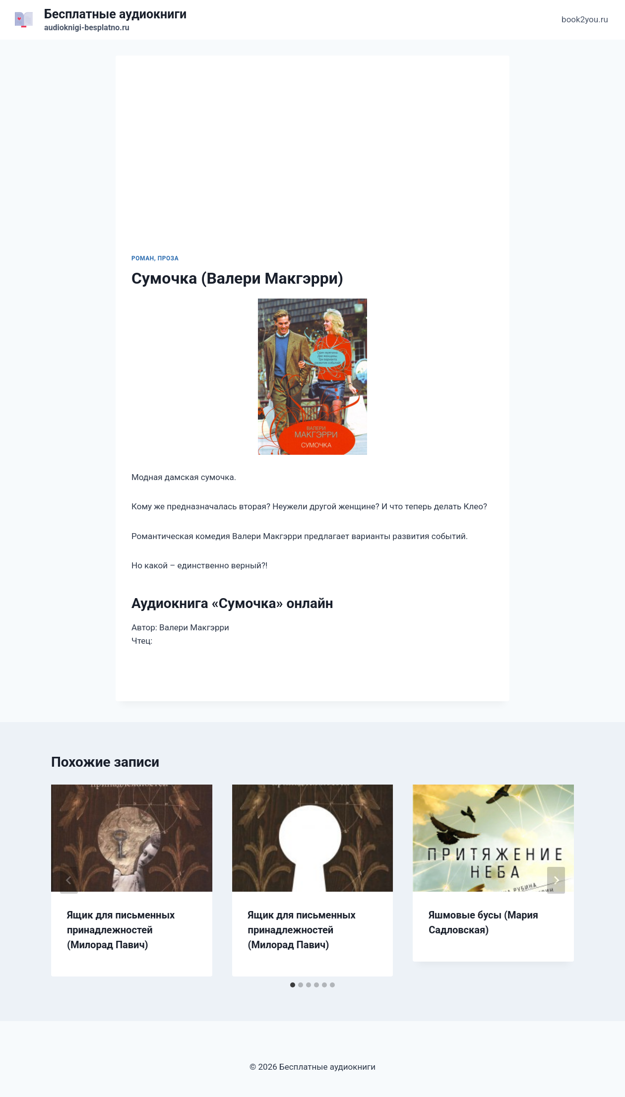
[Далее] (556, 880)
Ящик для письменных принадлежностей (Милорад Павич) (121, 930)
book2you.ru (585, 19)
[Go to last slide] (69, 880)
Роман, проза (155, 258)
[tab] (292, 984)
